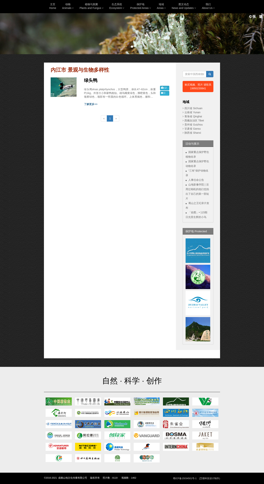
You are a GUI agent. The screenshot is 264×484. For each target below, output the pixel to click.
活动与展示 (192, 143)
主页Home (52, 6)
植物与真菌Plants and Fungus (91, 6)
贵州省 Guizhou (193, 124)
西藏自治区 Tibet (194, 120)
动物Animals (68, 6)
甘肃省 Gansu (192, 128)
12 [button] (164, 88)
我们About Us (208, 6)
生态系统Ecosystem (116, 6)
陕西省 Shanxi (192, 132)
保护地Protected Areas (140, 6)
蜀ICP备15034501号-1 (185, 478)
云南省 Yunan (192, 112)
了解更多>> (90, 104)
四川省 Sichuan (193, 108)
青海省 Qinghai (193, 116)
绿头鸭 (90, 80)
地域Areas (161, 6)
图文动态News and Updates (184, 6)
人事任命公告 (196, 179)
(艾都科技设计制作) (209, 478)
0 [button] (163, 93)
